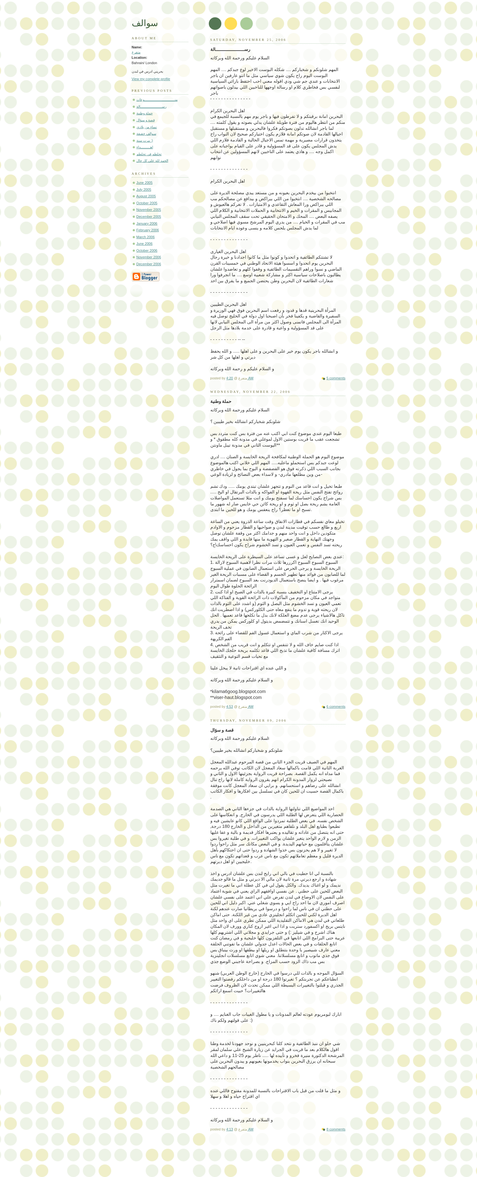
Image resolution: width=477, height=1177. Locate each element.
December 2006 (148, 264)
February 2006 (147, 230)
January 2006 (147, 223)
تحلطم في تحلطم (149, 154)
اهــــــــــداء (144, 147)
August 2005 (146, 196)
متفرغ (136, 52)
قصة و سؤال (145, 120)
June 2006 (144, 243)
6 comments (335, 706)
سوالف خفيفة (146, 133)
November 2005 (148, 210)
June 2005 (144, 182)
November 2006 (148, 257)
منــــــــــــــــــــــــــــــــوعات (157, 100)
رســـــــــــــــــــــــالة (151, 106)
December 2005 (148, 216)
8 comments (335, 1129)
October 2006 (147, 250)
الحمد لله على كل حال (152, 160)
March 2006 (145, 237)
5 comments (335, 378)
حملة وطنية (144, 113)
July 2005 (143, 189)
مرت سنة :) (144, 140)
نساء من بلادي (146, 127)
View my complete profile (151, 79)
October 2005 (147, 203)
